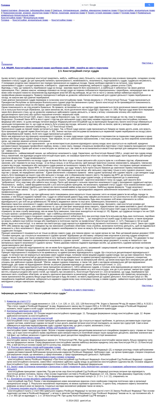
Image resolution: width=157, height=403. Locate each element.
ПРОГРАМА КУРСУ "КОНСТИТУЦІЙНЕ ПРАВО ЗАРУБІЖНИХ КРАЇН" (41, 328)
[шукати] (111, 5)
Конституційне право (11, 18)
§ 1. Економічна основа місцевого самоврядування (32, 379)
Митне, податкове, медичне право (68, 13)
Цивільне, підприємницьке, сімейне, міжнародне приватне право (85, 10)
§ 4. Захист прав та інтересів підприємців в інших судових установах (41, 357)
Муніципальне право (34, 18)
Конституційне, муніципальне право (137, 10)
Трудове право (128, 13)
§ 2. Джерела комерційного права (23, 337)
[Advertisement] (78, 40)
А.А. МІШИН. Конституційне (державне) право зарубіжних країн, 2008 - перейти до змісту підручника (54, 68)
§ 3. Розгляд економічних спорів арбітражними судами (34, 347)
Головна (5, 20)
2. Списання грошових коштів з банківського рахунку (33, 388)
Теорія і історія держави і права (103, 13)
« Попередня (6, 63)
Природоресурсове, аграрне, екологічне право (26, 13)
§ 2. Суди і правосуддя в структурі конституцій (30, 318)
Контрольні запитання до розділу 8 (24, 311)
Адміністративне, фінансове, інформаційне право (25, 10)
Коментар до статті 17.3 (19, 301)
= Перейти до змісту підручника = (78, 290)
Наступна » (147, 63)
